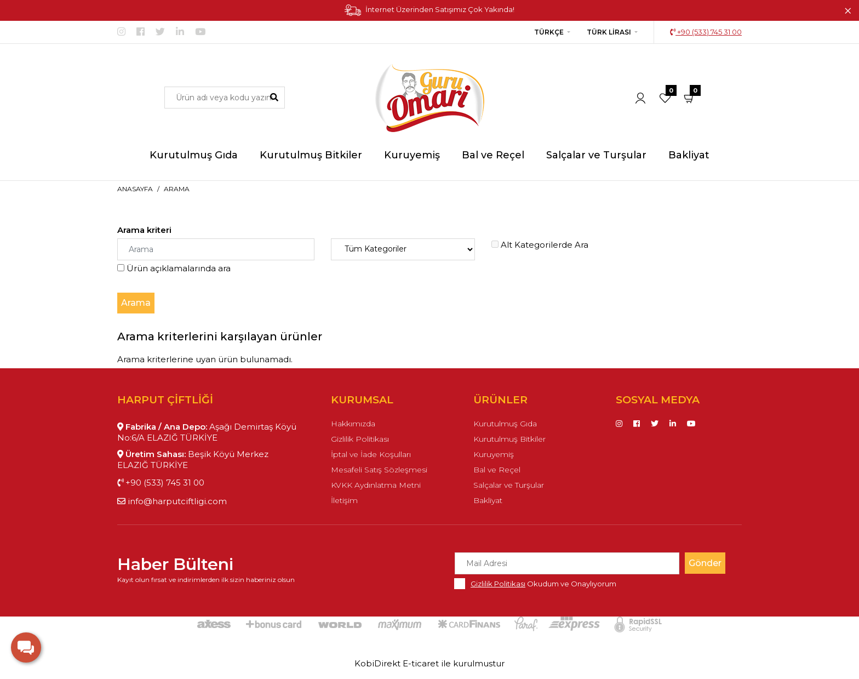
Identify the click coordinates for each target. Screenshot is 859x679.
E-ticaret (421, 663)
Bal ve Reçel (496, 470)
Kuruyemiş (493, 454)
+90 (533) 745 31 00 (706, 31)
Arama (177, 189)
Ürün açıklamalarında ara (174, 268)
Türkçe (549, 32)
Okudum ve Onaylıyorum (543, 583)
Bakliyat (487, 500)
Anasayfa (135, 189)
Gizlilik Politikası (360, 439)
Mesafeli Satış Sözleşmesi (379, 470)
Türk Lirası (609, 32)
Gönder (705, 563)
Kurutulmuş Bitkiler (509, 439)
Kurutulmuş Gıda (505, 424)
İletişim (344, 500)
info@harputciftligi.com (172, 501)
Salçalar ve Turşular (508, 485)
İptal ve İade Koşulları (371, 454)
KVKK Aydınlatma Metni (376, 485)
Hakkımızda (353, 424)
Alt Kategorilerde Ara (539, 244)
